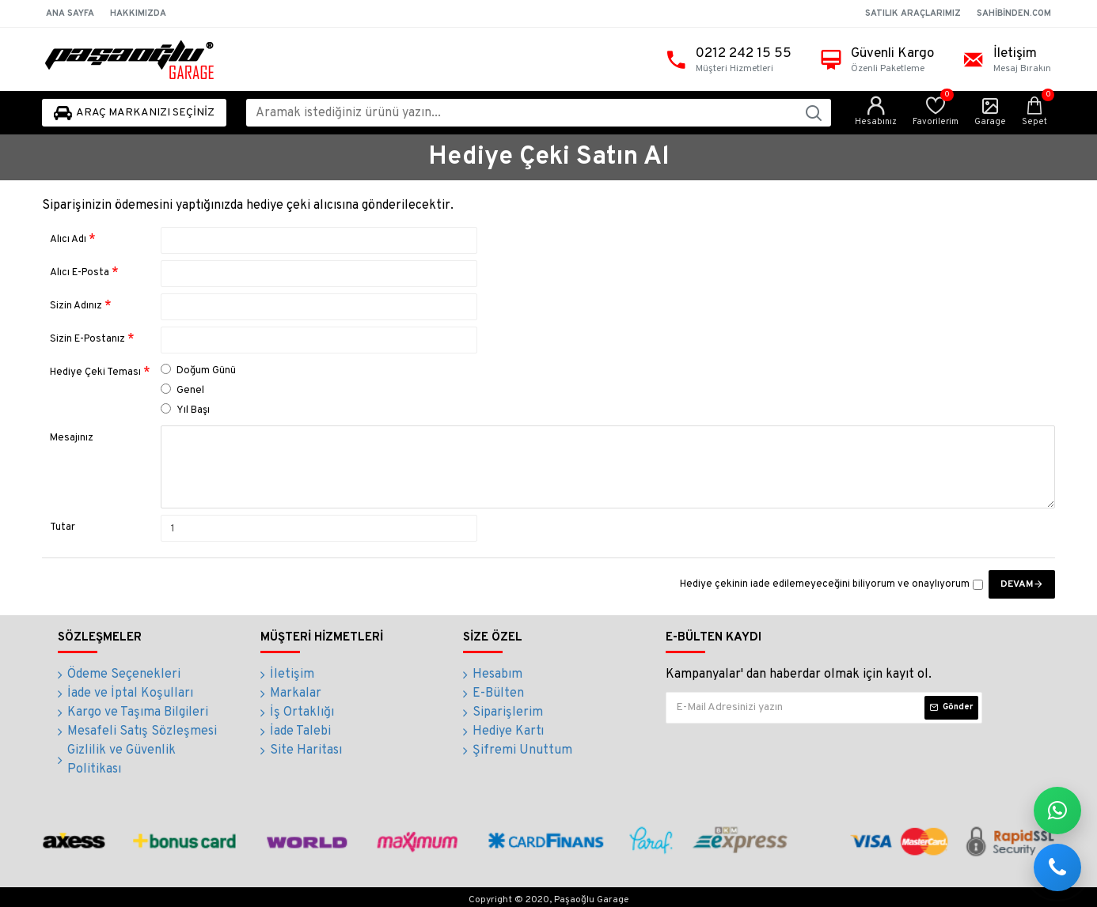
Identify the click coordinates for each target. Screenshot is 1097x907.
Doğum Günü (198, 370)
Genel (182, 390)
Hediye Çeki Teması (95, 372)
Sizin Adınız (76, 306)
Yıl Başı (185, 410)
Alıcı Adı (68, 239)
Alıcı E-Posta (79, 272)
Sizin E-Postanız (87, 339)
